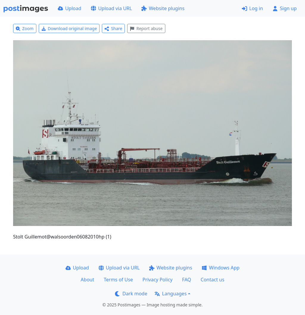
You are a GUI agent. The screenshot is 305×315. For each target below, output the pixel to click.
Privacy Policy (157, 279)
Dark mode (131, 293)
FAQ (186, 279)
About (87, 279)
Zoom (25, 28)
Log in (252, 8)
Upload (69, 8)
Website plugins (162, 8)
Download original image (69, 28)
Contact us (213, 279)
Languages (170, 293)
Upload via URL (111, 8)
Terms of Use (118, 279)
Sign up (285, 8)
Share (113, 28)
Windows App (220, 267)
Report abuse (146, 28)
